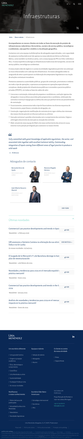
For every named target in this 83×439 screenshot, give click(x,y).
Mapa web (18, 427)
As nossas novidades (16, 386)
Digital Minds (59, 361)
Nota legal (60, 432)
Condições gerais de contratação (44, 432)
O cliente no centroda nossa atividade (61, 350)
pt (68, 4)
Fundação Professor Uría (18, 382)
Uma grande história (16, 355)
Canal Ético (13, 371)
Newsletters (14, 412)
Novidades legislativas (17, 416)
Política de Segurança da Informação (22, 432)
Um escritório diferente (17, 349)
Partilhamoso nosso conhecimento (17, 393)
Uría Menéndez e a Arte (17, 374)
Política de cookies (29, 427)
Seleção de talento (38, 355)
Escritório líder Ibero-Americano (39, 393)
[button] (16, 30)
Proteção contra (60, 427)
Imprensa (41, 436)
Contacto (68, 432)
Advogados (36, 359)
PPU (33, 408)
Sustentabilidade (15, 378)
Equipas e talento (37, 349)
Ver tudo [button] (65, 208)
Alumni (34, 362)
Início (10, 37)
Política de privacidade (43, 427)
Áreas (57, 357)
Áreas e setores (19, 37)
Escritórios (36, 404)
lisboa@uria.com (59, 406)
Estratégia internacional (40, 400)
